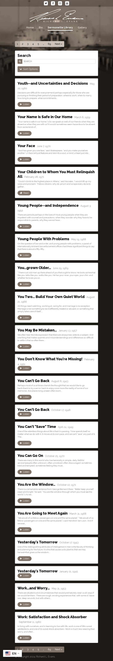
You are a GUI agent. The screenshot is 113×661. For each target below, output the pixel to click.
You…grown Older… (35, 267)
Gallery (82, 27)
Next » (58, 43)
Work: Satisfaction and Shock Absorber (54, 617)
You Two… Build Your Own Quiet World (53, 296)
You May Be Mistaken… (38, 330)
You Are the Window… (38, 484)
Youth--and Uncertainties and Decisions (55, 83)
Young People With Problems (45, 238)
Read (24, 193)
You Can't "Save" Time (38, 426)
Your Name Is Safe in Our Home (47, 116)
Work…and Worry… (35, 588)
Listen (24, 104)
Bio (41, 27)
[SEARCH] (58, 61)
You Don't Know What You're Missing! (52, 359)
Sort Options (29, 69)
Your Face (27, 145)
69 (49, 43)
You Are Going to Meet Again (45, 513)
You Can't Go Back (35, 380)
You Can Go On (31, 455)
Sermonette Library (60, 27)
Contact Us (57, 33)
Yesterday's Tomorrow (39, 542)
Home (30, 27)
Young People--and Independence (50, 205)
